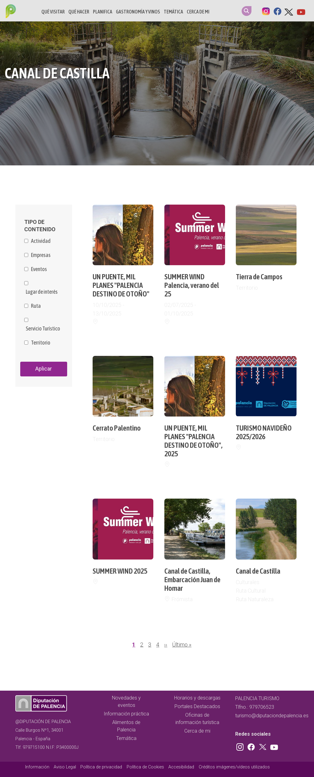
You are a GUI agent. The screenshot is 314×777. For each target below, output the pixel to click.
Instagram (266, 11)
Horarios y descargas (197, 698)
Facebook (277, 11)
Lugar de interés (42, 292)
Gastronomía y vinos (138, 11)
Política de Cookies (145, 767)
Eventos (39, 269)
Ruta (36, 306)
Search (246, 11)
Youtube (301, 11)
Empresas (41, 255)
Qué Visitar (53, 11)
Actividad (41, 241)
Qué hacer (78, 11)
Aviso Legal (65, 767)
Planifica (102, 11)
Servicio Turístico (43, 328)
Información (37, 767)
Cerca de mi (198, 11)
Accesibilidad (181, 767)
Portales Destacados (197, 706)
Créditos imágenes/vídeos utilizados (234, 767)
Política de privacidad (101, 767)
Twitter (289, 11)
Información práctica (126, 714)
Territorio (40, 342)
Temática (173, 11)
